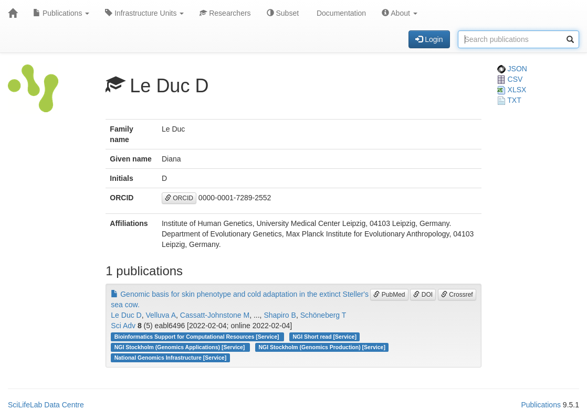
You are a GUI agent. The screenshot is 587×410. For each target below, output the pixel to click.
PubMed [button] (389, 294)
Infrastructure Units (144, 13)
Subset (283, 13)
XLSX (512, 89)
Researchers (225, 13)
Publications (61, 13)
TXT (509, 100)
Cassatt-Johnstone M (214, 315)
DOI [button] (423, 294)
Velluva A (160, 315)
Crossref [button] (457, 294)
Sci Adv (123, 325)
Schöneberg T (323, 315)
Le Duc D (126, 315)
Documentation (340, 13)
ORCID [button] (179, 198)
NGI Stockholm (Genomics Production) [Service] (321, 347)
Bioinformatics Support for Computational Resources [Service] (197, 336)
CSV (510, 79)
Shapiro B (280, 315)
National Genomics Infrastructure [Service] (170, 357)
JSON (512, 68)
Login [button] (429, 39)
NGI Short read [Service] (325, 336)
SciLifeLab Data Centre (46, 405)
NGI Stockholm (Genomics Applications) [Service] (180, 347)
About (399, 13)
